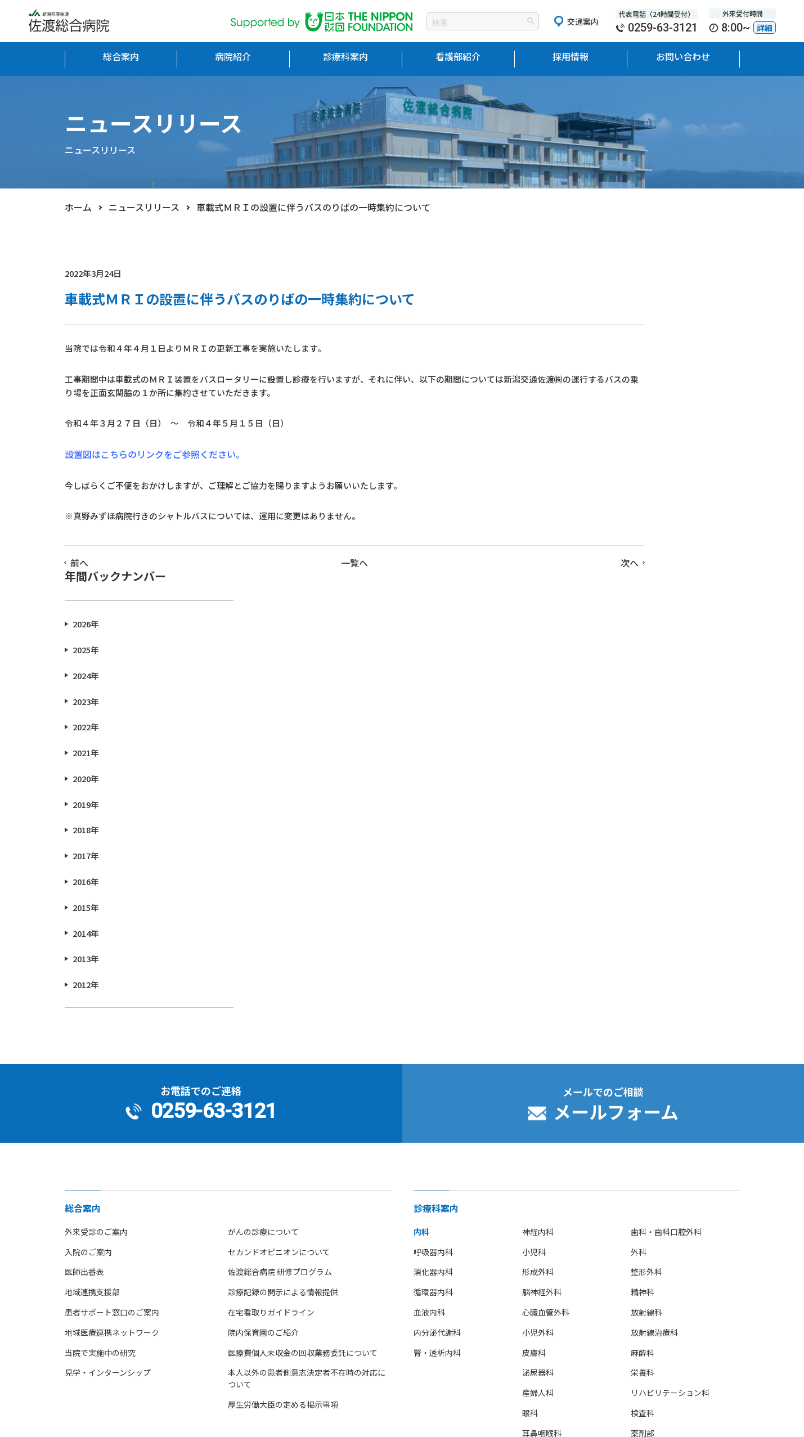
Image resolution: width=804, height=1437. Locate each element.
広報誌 (76, 1359)
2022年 (594, 426)
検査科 (642, 1111)
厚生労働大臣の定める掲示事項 (283, 1103)
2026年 (594, 323)
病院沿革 (80, 1258)
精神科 (642, 990)
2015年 (594, 606)
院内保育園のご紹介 (263, 1031)
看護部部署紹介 (266, 1258)
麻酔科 (642, 1051)
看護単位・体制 (266, 1238)
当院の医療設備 (92, 1178)
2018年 (594, 529)
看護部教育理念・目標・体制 (290, 1198)
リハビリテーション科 (670, 1091)
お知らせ (603, 1206)
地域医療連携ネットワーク (112, 1031)
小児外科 (538, 1031)
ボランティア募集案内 (453, 1267)
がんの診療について (263, 930)
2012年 (594, 683)
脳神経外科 (542, 990)
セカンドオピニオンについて (279, 950)
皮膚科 (534, 1051)
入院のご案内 (88, 950)
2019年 (594, 503)
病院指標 (80, 1339)
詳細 (764, 27)
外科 (638, 950)
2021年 (594, 451)
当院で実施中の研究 (100, 1051)
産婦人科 (538, 1091)
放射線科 (646, 1011)
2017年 (594, 554)
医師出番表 (84, 970)
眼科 (530, 1111)
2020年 (594, 477)
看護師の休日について (278, 1318)
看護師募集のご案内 (274, 1279)
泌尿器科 (538, 1071)
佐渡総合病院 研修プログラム (280, 970)
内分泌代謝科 (437, 1031)
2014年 (594, 632)
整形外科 (646, 970)
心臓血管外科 (545, 1011)
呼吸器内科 (433, 950)
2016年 (594, 580)
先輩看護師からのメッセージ (290, 1298)
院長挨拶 (80, 1198)
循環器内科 (433, 990)
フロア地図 (84, 1279)
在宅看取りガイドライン (271, 1011)
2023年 (594, 400)
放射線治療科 (654, 1031)
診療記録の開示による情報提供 (283, 990)
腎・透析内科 (437, 1051)
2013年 (594, 657)
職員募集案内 (437, 1246)
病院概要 (80, 1238)
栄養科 (642, 1071)
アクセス (80, 1298)
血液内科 (429, 1011)
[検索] (468, 22)
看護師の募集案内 (445, 1226)
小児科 (534, 950)
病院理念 (80, 1218)
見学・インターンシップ (108, 1071)
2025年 (594, 348)
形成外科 (538, 970)
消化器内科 (433, 970)
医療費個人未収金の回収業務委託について (303, 1051)
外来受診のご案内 (96, 930)
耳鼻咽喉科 (542, 1132)
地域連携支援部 (92, 990)
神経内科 (538, 930)
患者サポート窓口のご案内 (112, 1011)
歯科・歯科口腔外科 (666, 930)
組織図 (251, 1218)
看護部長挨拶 (262, 1178)
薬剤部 (642, 1132)
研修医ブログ (611, 1226)
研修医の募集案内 (445, 1206)
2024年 (594, 374)
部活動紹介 (84, 1318)
